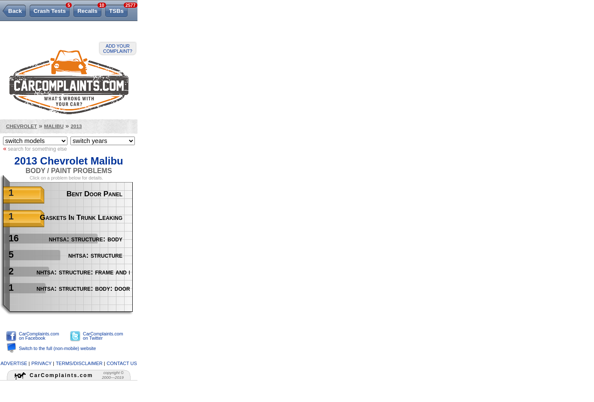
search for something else (35, 148)
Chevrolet (21, 126)
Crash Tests (52, 9)
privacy (41, 363)
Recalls (89, 9)
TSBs (118, 9)
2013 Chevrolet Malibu (68, 161)
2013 (76, 126)
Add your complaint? (117, 48)
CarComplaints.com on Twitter (103, 336)
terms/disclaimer (79, 363)
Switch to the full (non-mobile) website (57, 348)
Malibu (54, 126)
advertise (13, 363)
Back (15, 11)
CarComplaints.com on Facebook (39, 336)
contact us (122, 363)
